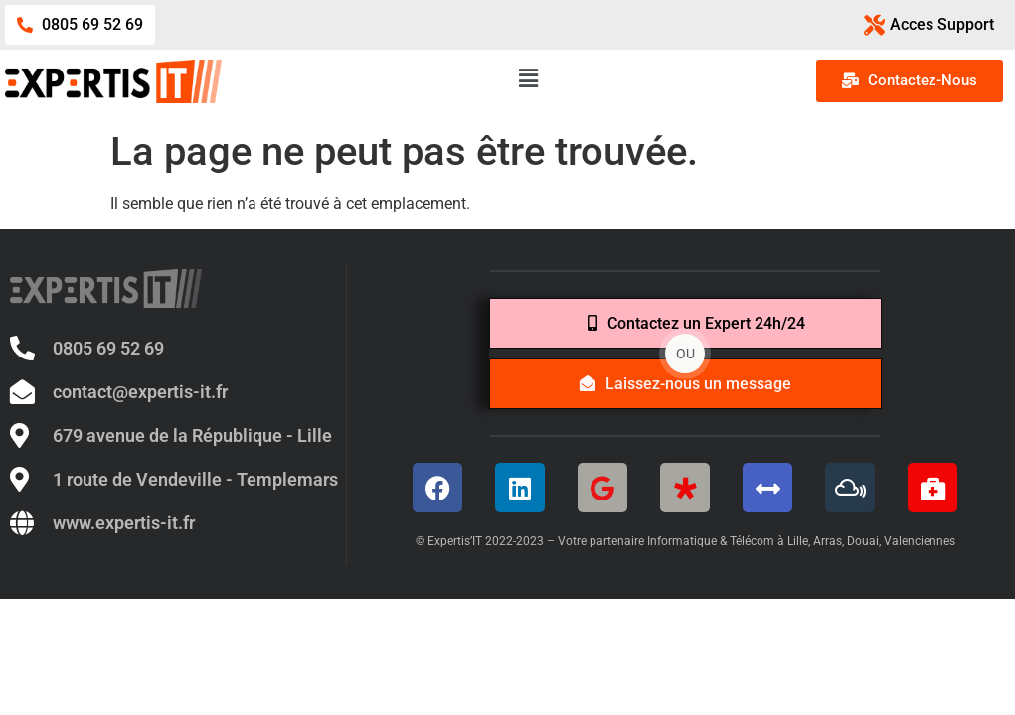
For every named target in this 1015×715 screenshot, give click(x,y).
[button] (515, 78)
